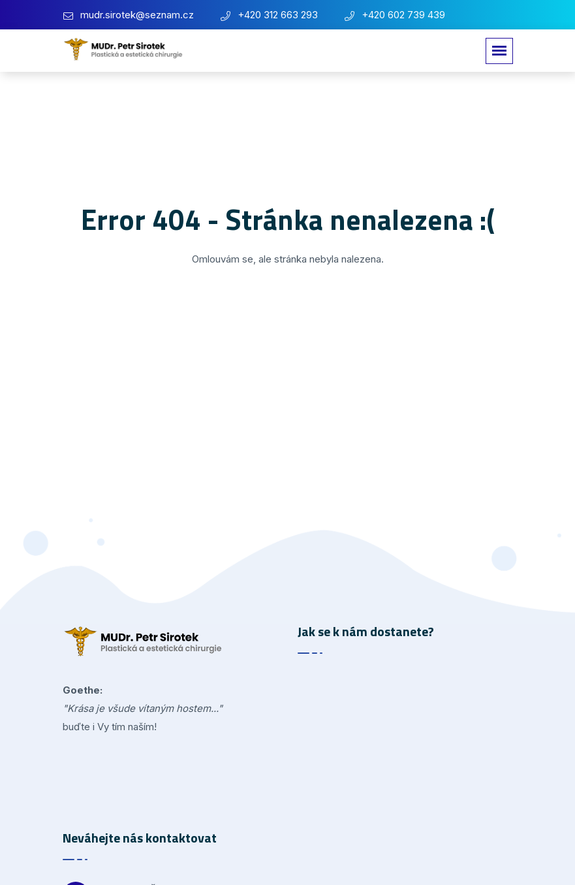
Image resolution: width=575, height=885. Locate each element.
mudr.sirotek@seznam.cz (137, 14)
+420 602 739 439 (403, 14)
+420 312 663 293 (278, 14)
